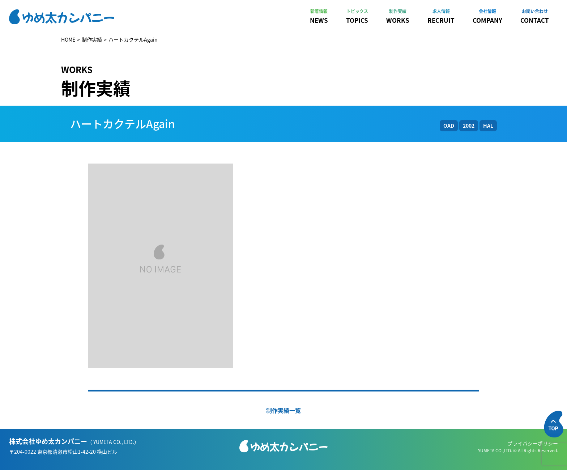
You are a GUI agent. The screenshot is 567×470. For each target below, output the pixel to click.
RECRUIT (441, 16)
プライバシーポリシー (532, 443)
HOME (68, 39)
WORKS (397, 16)
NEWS (319, 16)
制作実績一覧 (283, 410)
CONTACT (534, 16)
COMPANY (487, 16)
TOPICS (357, 16)
